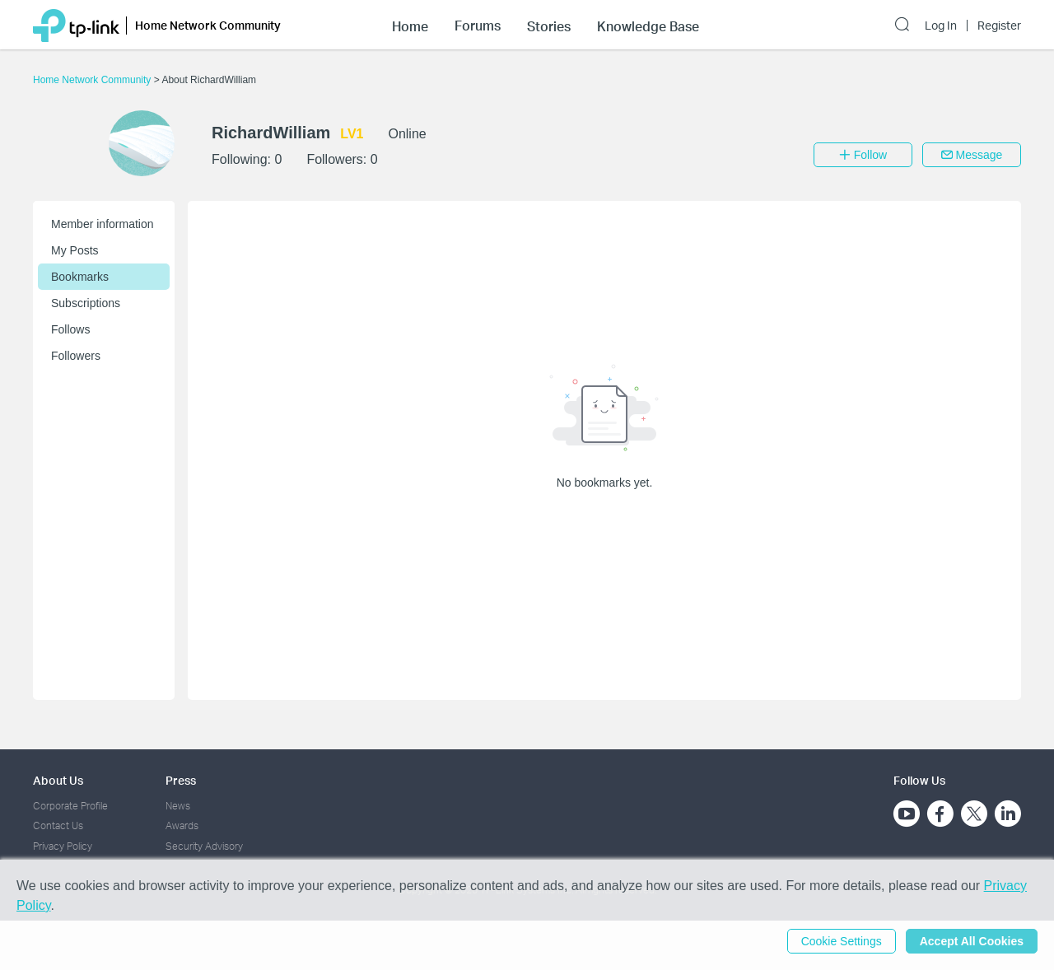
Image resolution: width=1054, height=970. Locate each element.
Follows (70, 329)
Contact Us (58, 825)
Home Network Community (93, 80)
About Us (58, 780)
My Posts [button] (75, 250)
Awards (182, 825)
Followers (75, 355)
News (178, 806)
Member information (102, 224)
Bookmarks (80, 276)
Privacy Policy (62, 846)
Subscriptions (85, 303)
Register (999, 25)
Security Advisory (204, 846)
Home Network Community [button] (208, 25)
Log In (941, 25)
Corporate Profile (70, 806)
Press (181, 780)
